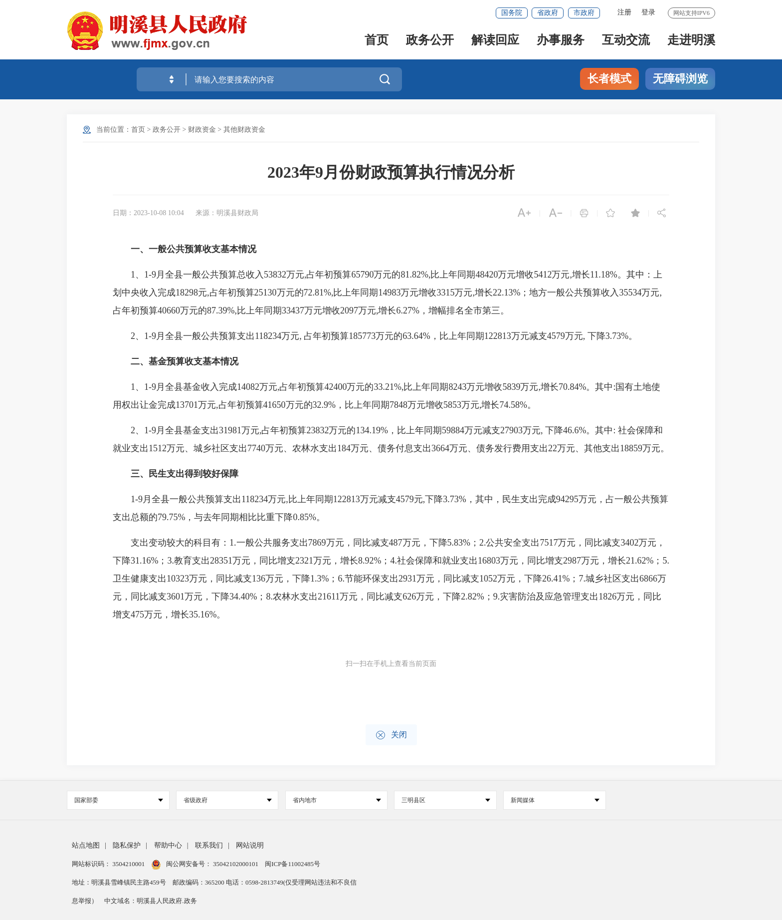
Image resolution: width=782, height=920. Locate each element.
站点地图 (86, 845)
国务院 (511, 12)
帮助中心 (168, 845)
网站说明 (250, 845)
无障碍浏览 (680, 78)
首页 (377, 40)
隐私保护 (127, 845)
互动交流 (626, 40)
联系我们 (209, 845)
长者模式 (609, 78)
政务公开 (430, 40)
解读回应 (495, 40)
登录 (648, 12)
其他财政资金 (244, 129)
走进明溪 (691, 40)
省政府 (547, 12)
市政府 (584, 12)
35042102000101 (235, 864)
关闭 (391, 735)
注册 (624, 12)
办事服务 (561, 40)
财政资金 (202, 129)
